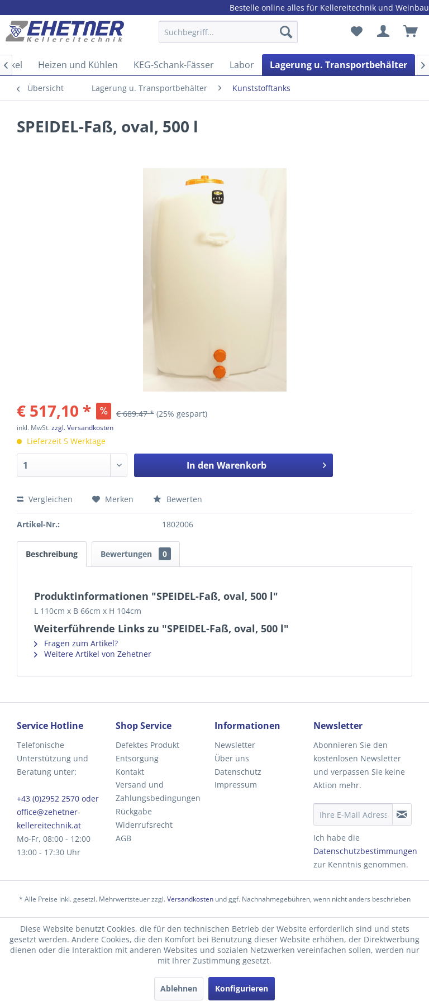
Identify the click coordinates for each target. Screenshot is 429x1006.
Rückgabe (134, 811)
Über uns (231, 758)
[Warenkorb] (411, 32)
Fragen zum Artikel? (76, 643)
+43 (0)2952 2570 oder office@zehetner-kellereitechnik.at (58, 812)
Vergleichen (45, 499)
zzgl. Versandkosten (82, 427)
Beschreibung (52, 554)
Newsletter (234, 745)
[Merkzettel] (356, 32)
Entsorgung (137, 758)
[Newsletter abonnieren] (402, 814)
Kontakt (130, 771)
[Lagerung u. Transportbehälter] (338, 64)
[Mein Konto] (384, 32)
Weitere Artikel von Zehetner (92, 654)
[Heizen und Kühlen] (78, 64)
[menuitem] (228, 37)
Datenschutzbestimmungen (365, 851)
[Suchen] (286, 32)
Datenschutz (237, 771)
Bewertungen (136, 553)
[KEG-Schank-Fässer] (174, 64)
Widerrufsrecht (144, 824)
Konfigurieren (241, 988)
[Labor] (242, 64)
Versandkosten (190, 899)
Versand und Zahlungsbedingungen (158, 791)
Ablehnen (178, 988)
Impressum (235, 784)
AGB (123, 838)
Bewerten (177, 499)
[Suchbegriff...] (228, 32)
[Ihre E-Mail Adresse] (353, 814)
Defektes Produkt (147, 745)
